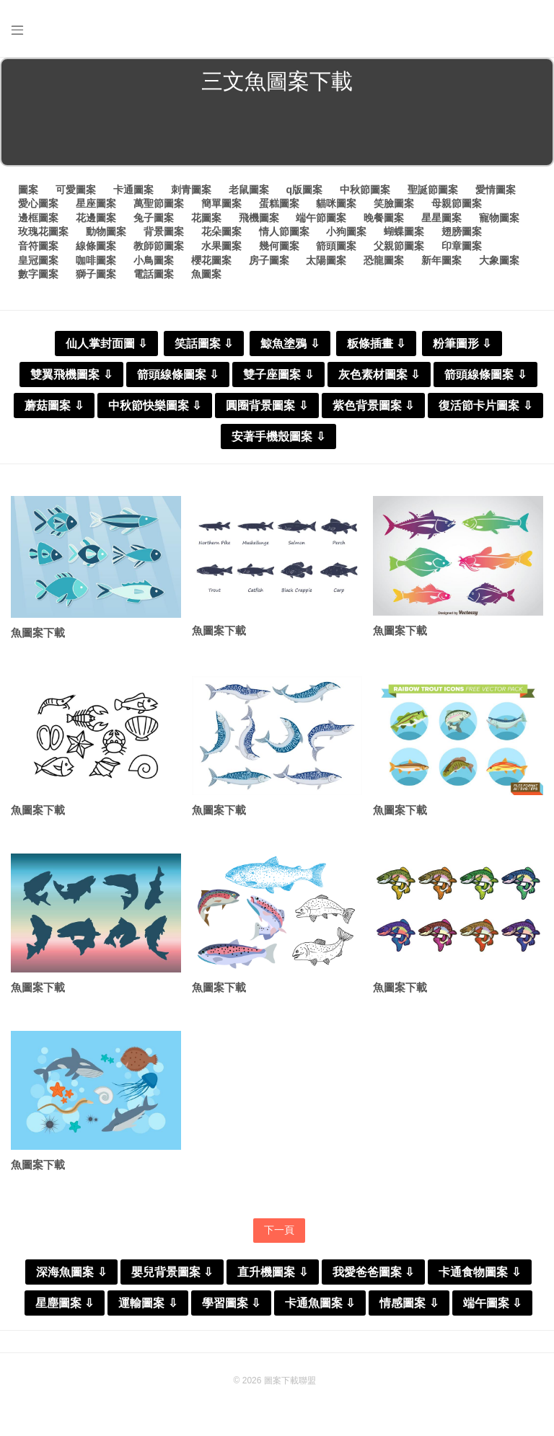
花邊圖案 (96, 217)
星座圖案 (96, 203)
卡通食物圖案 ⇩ (479, 1272)
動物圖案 (106, 231)
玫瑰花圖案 (43, 231)
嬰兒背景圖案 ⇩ (172, 1272)
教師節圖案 (158, 246)
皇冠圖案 (38, 260)
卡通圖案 (133, 189)
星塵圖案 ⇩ (64, 1303)
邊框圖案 (38, 217)
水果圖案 (221, 246)
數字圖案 (38, 274)
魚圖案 (206, 274)
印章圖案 (461, 246)
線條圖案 (96, 246)
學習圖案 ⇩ (231, 1303)
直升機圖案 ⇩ (272, 1272)
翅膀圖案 (461, 231)
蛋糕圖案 (279, 203)
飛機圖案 (259, 217)
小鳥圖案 (153, 260)
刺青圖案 (191, 189)
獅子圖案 (96, 274)
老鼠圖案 (249, 189)
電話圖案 (153, 274)
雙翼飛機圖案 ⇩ (71, 374)
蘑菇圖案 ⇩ (54, 405)
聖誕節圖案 (433, 189)
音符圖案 (38, 246)
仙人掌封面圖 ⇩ (106, 343)
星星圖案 (441, 217)
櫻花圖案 (211, 260)
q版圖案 (304, 189)
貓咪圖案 (336, 203)
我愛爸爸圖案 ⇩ (373, 1272)
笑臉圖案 (394, 203)
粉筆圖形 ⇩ (462, 343)
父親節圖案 (399, 246)
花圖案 (206, 217)
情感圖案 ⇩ (408, 1303)
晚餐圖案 (384, 217)
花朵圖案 (221, 231)
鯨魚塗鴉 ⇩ (289, 343)
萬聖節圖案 (158, 203)
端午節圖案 (321, 217)
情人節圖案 (284, 231)
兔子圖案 (153, 217)
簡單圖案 (221, 203)
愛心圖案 (38, 203)
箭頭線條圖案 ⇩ (178, 374)
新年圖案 (441, 260)
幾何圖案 (279, 246)
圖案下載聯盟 (290, 1380)
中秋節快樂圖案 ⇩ (154, 405)
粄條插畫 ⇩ (376, 343)
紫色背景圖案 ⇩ (373, 405)
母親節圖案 (456, 203)
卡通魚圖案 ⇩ (320, 1303)
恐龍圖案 (384, 260)
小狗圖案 (346, 231)
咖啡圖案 (96, 260)
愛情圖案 (495, 189)
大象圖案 (499, 260)
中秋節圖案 (365, 189)
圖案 (28, 189)
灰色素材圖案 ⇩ (379, 374)
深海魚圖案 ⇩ (71, 1272)
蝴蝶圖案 (404, 231)
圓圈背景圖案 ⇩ (266, 405)
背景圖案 (164, 231)
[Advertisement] (277, 132)
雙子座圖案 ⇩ (278, 374)
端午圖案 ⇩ (492, 1303)
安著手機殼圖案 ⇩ (278, 436)
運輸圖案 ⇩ (147, 1303)
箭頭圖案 (336, 246)
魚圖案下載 (38, 632)
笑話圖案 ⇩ (204, 343)
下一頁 (279, 1230)
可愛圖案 (76, 189)
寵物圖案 (499, 217)
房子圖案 (269, 260)
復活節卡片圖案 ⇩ (485, 405)
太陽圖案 (326, 260)
